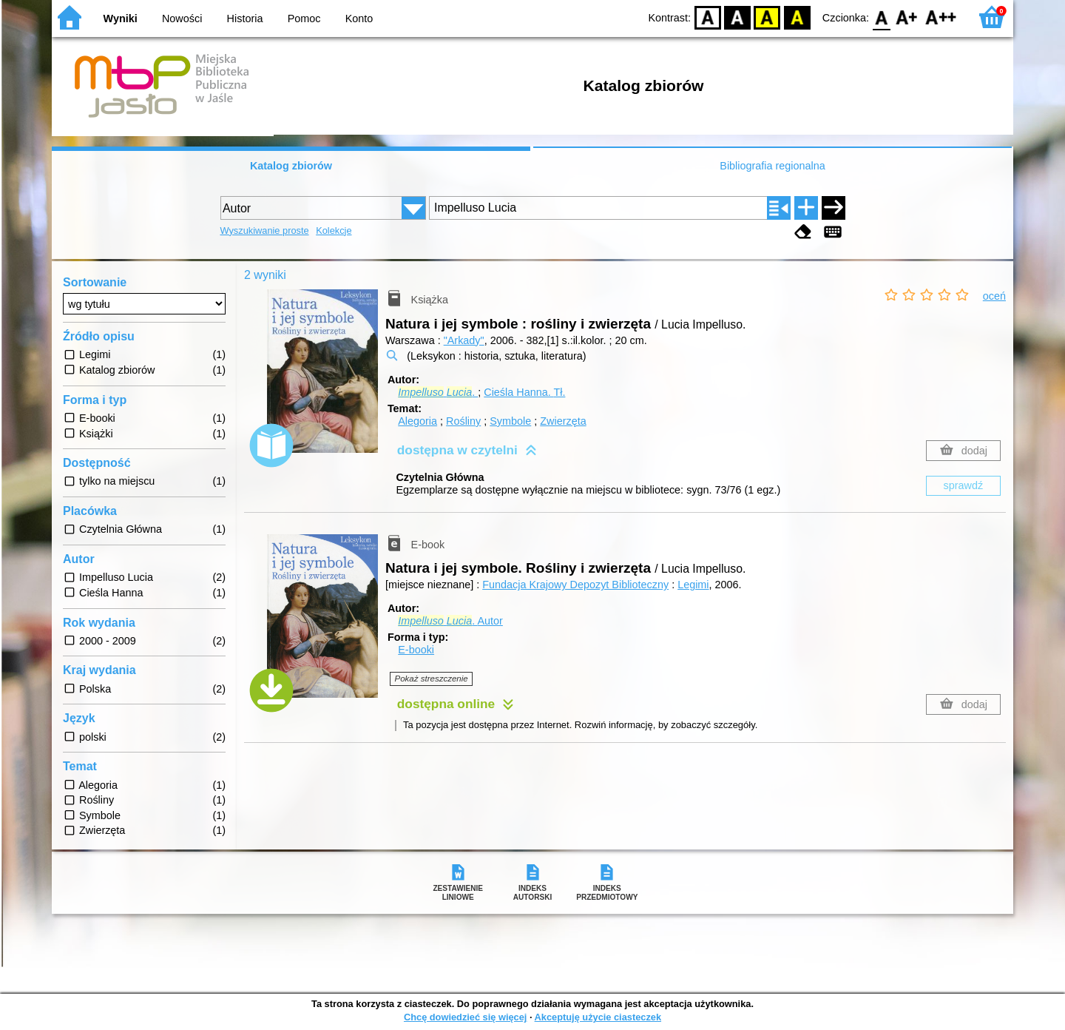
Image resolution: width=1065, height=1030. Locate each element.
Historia (245, 18)
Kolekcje (333, 230)
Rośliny (463, 421)
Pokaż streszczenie (431, 678)
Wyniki (121, 18)
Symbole (510, 421)
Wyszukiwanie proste (264, 230)
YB (767, 16)
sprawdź (964, 485)
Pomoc (304, 18)
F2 (941, 16)
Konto (359, 18)
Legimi (693, 584)
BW (737, 16)
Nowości (182, 18)
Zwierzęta (563, 421)
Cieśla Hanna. (524, 392)
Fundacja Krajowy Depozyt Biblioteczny (575, 584)
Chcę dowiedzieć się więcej (465, 1017)
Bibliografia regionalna (772, 166)
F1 (907, 16)
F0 (881, 16)
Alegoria (417, 421)
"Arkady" (464, 340)
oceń (994, 296)
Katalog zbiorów (291, 166)
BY (797, 16)
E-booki (416, 650)
